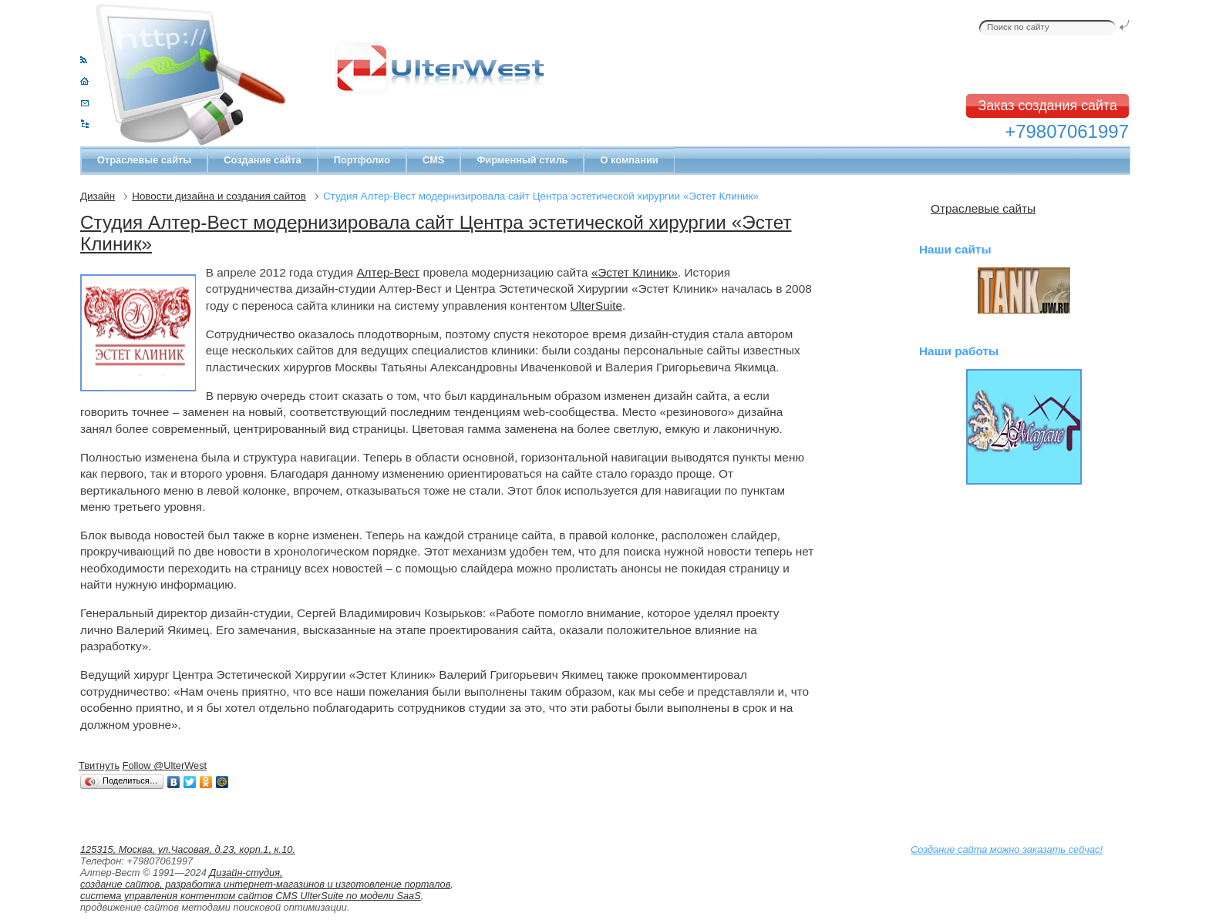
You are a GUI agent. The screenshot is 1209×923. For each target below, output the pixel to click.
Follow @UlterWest (165, 765)
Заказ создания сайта (1047, 105)
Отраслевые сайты (144, 160)
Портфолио (362, 160)
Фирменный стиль (522, 160)
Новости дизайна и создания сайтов (219, 196)
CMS (433, 160)
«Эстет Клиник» (634, 272)
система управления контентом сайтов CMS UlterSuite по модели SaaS (250, 895)
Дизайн (97, 196)
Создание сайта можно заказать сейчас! (1007, 849)
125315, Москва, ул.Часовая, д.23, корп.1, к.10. (187, 849)
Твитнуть (99, 765)
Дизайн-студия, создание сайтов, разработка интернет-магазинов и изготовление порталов (265, 878)
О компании (629, 160)
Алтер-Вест (387, 272)
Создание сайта (262, 160)
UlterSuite (596, 305)
